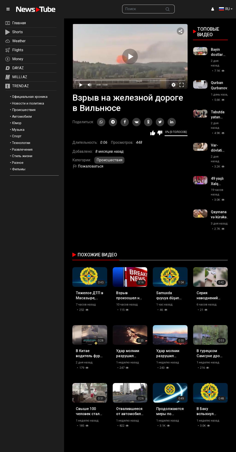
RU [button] (224, 9)
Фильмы (18, 169)
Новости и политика (28, 103)
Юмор (16, 123)
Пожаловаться (87, 166)
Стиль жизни (22, 156)
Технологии (21, 143)
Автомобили (22, 116)
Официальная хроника (29, 97)
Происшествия (23, 110)
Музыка (18, 130)
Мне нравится (152, 133)
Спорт (16, 136)
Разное (18, 163)
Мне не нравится (159, 133)
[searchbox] (141, 9)
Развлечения (22, 149)
